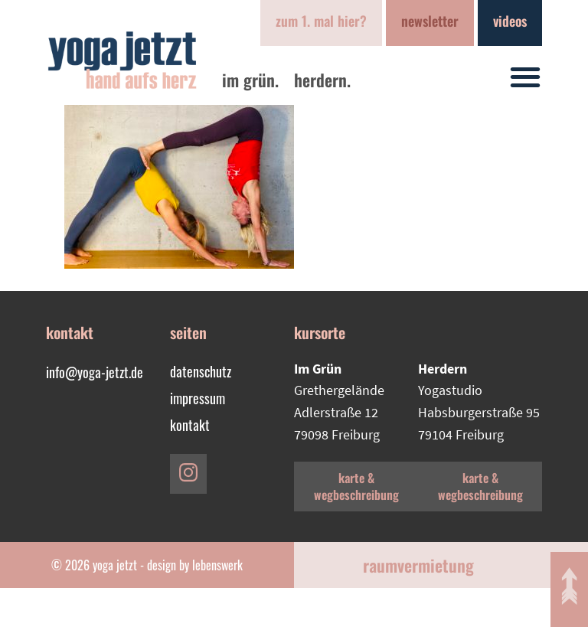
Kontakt (190, 425)
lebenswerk (217, 565)
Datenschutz (200, 371)
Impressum (197, 398)
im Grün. (250, 79)
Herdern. (322, 79)
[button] (525, 77)
